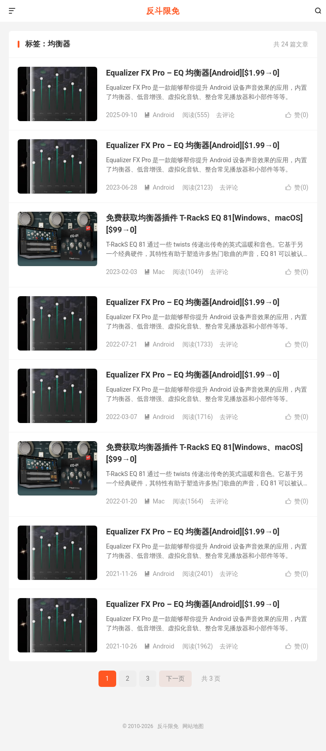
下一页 (175, 678)
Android (159, 114)
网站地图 (193, 726)
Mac (154, 271)
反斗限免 (163, 10)
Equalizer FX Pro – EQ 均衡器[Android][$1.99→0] (193, 72)
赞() (296, 114)
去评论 (225, 114)
